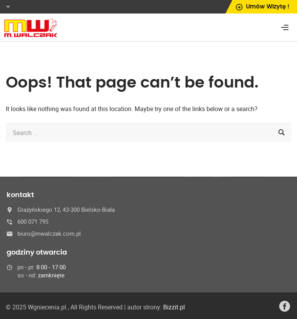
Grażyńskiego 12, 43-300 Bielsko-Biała (66, 209)
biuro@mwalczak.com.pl (49, 233)
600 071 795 (32, 221)
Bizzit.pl (174, 307)
